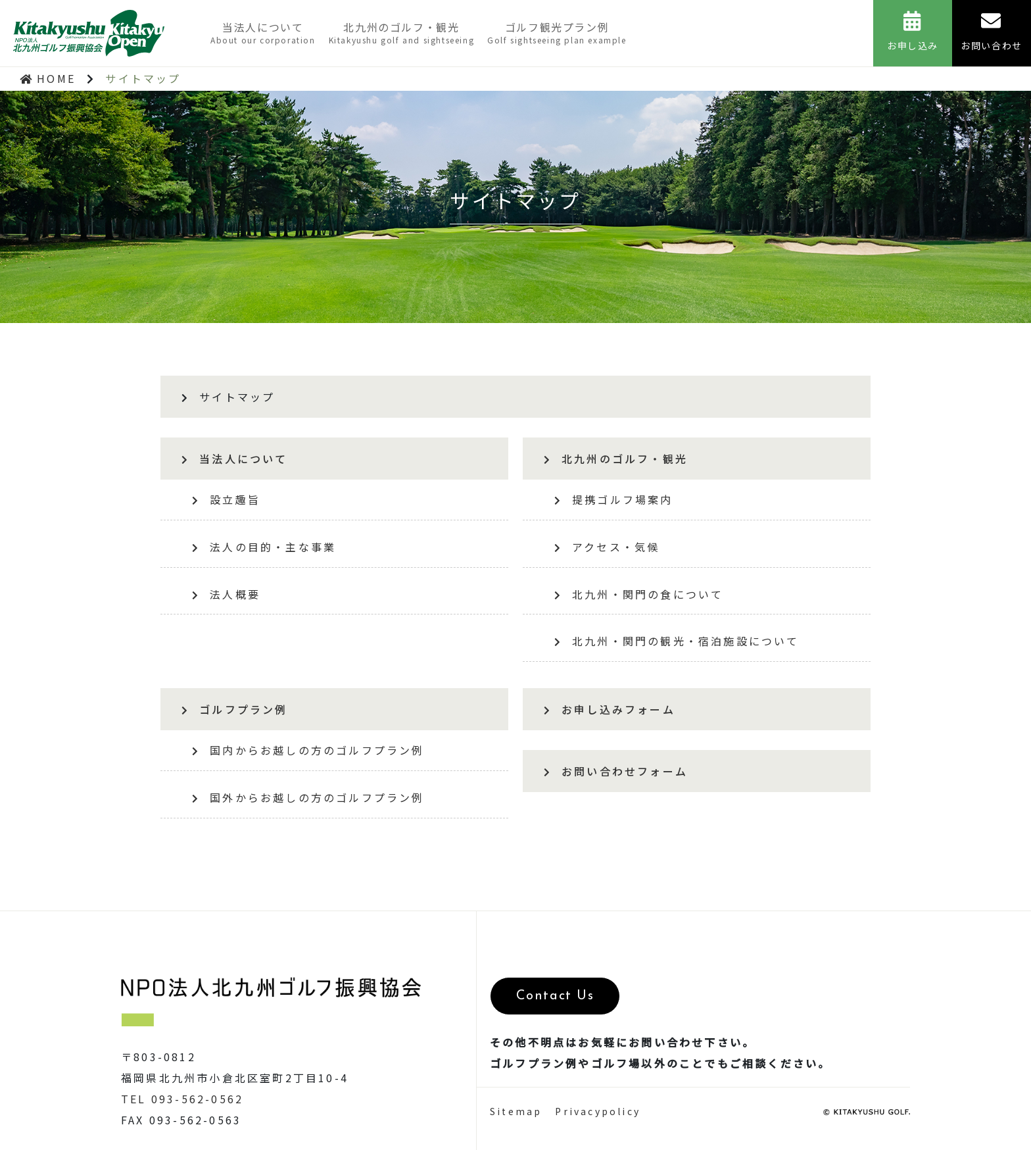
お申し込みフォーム (609, 709)
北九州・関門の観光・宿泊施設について (677, 641)
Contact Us (551, 996)
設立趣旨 (226, 499)
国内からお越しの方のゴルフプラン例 (308, 750)
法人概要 (226, 594)
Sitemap (516, 1115)
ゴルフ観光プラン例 (556, 32)
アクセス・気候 (607, 547)
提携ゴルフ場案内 (613, 499)
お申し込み (912, 31)
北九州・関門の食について (639, 594)
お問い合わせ (991, 31)
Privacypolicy (597, 1115)
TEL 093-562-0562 (182, 1099)
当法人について (263, 32)
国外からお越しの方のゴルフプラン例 (308, 797)
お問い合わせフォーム (616, 771)
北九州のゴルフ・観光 (402, 32)
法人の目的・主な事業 (264, 547)
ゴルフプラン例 (234, 709)
